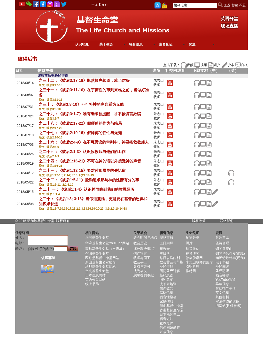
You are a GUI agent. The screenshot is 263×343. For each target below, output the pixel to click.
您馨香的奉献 (143, 275)
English (103, 4)
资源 (192, 44)
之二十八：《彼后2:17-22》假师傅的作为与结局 (80, 123)
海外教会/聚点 (144, 249)
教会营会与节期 (171, 262)
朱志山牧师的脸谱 (199, 262)
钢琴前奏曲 (224, 249)
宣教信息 (166, 332)
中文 (95, 4)
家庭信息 (166, 301)
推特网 (191, 271)
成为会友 (140, 271)
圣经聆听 (222, 271)
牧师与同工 (141, 258)
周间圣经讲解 (170, 271)
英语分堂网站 (95, 280)
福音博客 (192, 253)
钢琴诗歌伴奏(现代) (230, 258)
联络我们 (226, 221)
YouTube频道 (226, 280)
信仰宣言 (140, 253)
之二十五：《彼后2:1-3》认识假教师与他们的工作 (82, 152)
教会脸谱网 (194, 258)
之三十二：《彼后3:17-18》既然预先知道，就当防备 (84, 80)
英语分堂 (229, 18)
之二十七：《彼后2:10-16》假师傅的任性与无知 (80, 133)
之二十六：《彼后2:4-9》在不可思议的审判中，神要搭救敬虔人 (93, 142)
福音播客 (222, 275)
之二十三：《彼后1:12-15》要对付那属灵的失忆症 (82, 170)
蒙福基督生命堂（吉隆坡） (105, 249)
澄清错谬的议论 (227, 301)
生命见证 (165, 44)
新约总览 (166, 275)
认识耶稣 (82, 44)
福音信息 (136, 44)
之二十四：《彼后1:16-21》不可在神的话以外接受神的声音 (90, 161)
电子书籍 (222, 262)
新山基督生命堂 (171, 306)
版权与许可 (141, 266)
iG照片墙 (192, 266)
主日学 (165, 253)
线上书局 (92, 284)
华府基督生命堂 (97, 237)
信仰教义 (166, 288)
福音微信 (192, 249)
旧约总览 (166, 280)
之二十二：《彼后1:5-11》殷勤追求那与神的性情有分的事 (89, 180)
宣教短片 (166, 323)
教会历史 (140, 243)
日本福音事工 (170, 314)
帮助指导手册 (226, 288)
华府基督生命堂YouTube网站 (107, 243)
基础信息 (166, 293)
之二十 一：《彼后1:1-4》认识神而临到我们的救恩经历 (86, 189)
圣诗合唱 (222, 243)
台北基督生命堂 (97, 271)
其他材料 (222, 297)
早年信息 (222, 284)
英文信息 (222, 293)
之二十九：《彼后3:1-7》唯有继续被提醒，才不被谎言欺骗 (90, 114)
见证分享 (192, 237)
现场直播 (229, 25)
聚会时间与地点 (145, 237)
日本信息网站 (95, 275)
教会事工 (140, 262)
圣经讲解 (166, 266)
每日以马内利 (170, 258)
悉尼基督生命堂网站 (100, 266)
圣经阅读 (222, 266)
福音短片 (166, 319)
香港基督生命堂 (171, 310)
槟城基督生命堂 (97, 253)
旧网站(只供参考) (228, 306)
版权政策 (199, 221)
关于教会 (106, 44)
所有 (66, 221)
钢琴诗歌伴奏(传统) (230, 253)
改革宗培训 (168, 284)
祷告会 (165, 249)
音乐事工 (222, 237)
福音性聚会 (168, 297)
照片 (189, 243)
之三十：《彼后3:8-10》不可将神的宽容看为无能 (81, 104)
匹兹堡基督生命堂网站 (102, 258)
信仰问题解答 (170, 327)
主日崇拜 (166, 243)
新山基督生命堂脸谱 (100, 262)
